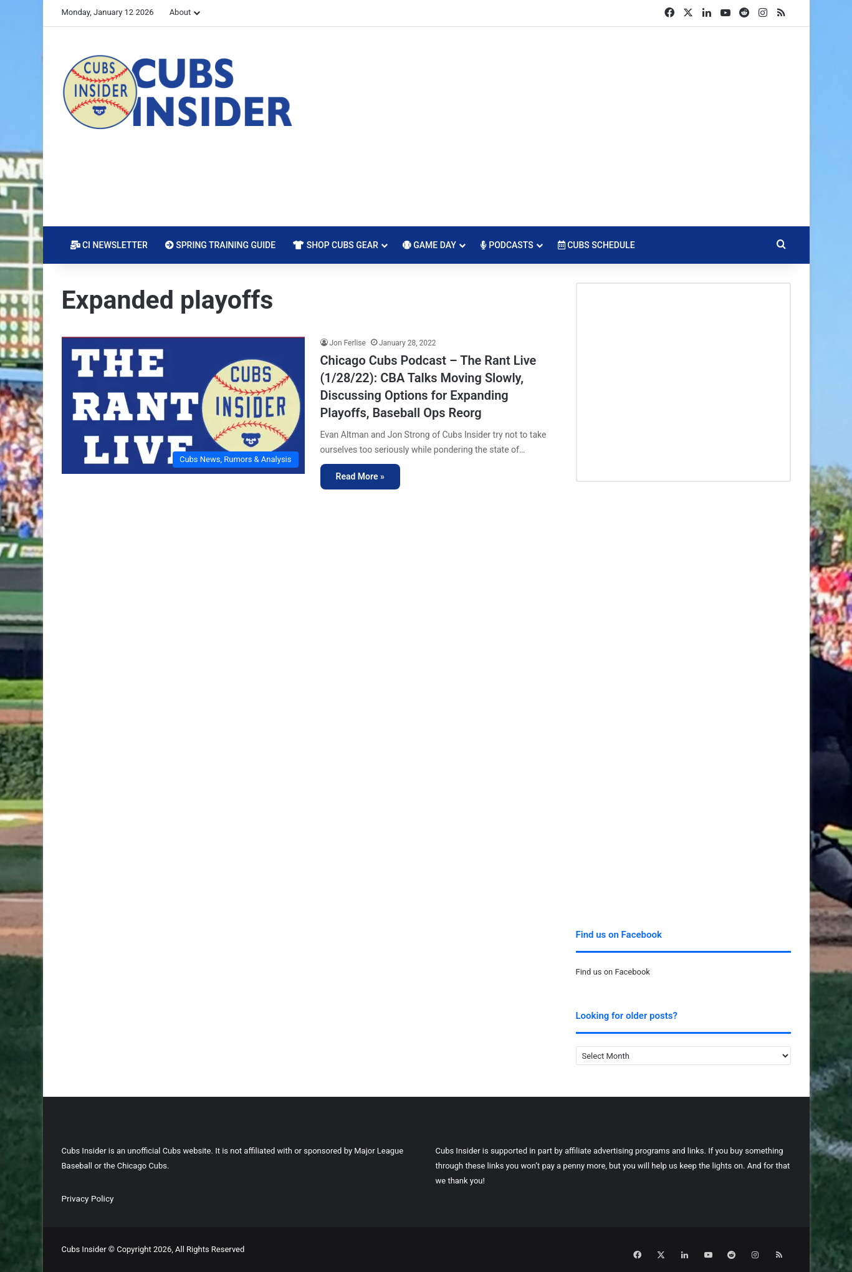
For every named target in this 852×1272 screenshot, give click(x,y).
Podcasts (507, 245)
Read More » (360, 476)
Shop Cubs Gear (335, 245)
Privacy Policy (88, 1198)
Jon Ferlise (348, 343)
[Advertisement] (551, 126)
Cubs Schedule (596, 245)
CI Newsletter (109, 245)
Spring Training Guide (220, 245)
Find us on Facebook (613, 971)
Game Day (429, 245)
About (180, 12)
